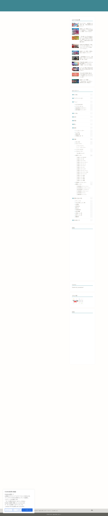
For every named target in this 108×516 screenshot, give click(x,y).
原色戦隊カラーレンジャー (83, 186)
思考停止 (84, 206)
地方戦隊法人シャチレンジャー (83, 187)
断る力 (84, 208)
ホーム (28, 13)
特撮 (83, 139)
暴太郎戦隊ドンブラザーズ (83, 189)
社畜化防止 (84, 209)
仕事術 (84, 204)
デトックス (84, 201)
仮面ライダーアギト (81, 160)
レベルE (84, 132)
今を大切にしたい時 (84, 202)
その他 (83, 94)
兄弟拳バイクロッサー (84, 182)
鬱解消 (84, 216)
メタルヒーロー (64, 13)
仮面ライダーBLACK (81, 157)
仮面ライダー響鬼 (81, 178)
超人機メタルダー (81, 153)
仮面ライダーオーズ (81, 164)
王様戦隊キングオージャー (83, 191)
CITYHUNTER (84, 104)
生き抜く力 (83, 220)
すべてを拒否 (17, 510)
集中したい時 (84, 215)
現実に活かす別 (83, 198)
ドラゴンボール (84, 106)
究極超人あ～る (84, 136)
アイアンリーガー (83, 98)
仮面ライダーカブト (81, 165)
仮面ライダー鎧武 (81, 175)
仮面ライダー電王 (81, 177)
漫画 (83, 127)
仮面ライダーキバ (81, 167)
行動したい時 (84, 213)
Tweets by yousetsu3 (77, 287)
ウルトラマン (84, 143)
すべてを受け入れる (27, 510)
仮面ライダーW (80, 159)
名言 (83, 117)
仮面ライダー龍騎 (81, 180)
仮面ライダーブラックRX (82, 172)
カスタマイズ (9, 510)
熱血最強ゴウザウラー (84, 108)
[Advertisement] (82, 254)
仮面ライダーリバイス (82, 173)
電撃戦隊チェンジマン (82, 194)
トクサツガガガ (84, 149)
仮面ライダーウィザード (82, 162)
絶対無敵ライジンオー (84, 110)
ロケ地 (83, 113)
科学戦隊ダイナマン (81, 192)
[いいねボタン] (15, 442)
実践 (83, 120)
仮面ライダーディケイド (82, 170)
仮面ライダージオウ (81, 168)
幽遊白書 (84, 134)
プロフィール (36, 13)
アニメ (83, 102)
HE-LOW (84, 142)
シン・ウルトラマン (81, 147)
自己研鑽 (84, 211)
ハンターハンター (84, 130)
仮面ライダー (46, 13)
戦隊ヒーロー (55, 13)
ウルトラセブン (80, 145)
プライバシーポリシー (76, 13)
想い (83, 124)
